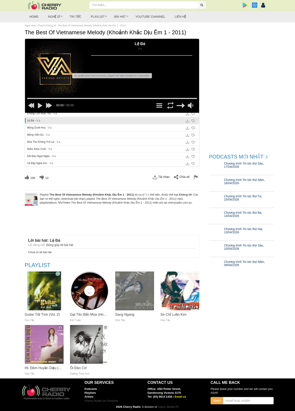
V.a (147, 194)
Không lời (185, 194)
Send (216, 400)
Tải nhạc (161, 177)
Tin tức (75, 16)
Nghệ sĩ (54, 16)
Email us (180, 396)
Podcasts (90, 389)
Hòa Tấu (30, 320)
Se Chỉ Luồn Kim (174, 314)
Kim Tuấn (75, 320)
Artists (88, 396)
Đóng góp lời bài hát (59, 245)
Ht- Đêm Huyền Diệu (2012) (46, 368)
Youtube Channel (150, 16)
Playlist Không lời (47, 25)
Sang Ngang (124, 314)
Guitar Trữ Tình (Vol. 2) (42, 314)
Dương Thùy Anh (79, 373)
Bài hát (120, 16)
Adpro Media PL (168, 406)
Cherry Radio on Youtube (101, 400)
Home (34, 16)
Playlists (90, 392)
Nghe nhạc (30, 25)
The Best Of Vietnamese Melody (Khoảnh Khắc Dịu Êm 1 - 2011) (92, 25)
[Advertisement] (112, 217)
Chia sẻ (181, 177)
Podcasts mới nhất (236, 157)
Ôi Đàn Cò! (78, 368)
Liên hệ (180, 16)
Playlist (98, 16)
